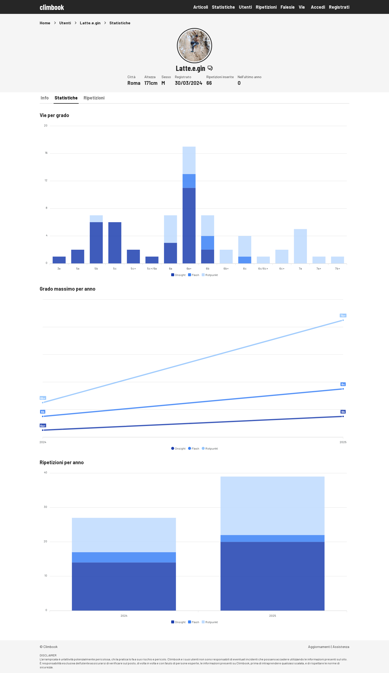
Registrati (339, 7)
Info (45, 97)
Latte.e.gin (90, 22)
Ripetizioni (266, 7)
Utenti (245, 7)
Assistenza (341, 646)
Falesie (288, 7)
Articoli (200, 7)
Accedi (318, 7)
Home (45, 22)
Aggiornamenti (319, 646)
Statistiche (223, 7)
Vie (302, 7)
